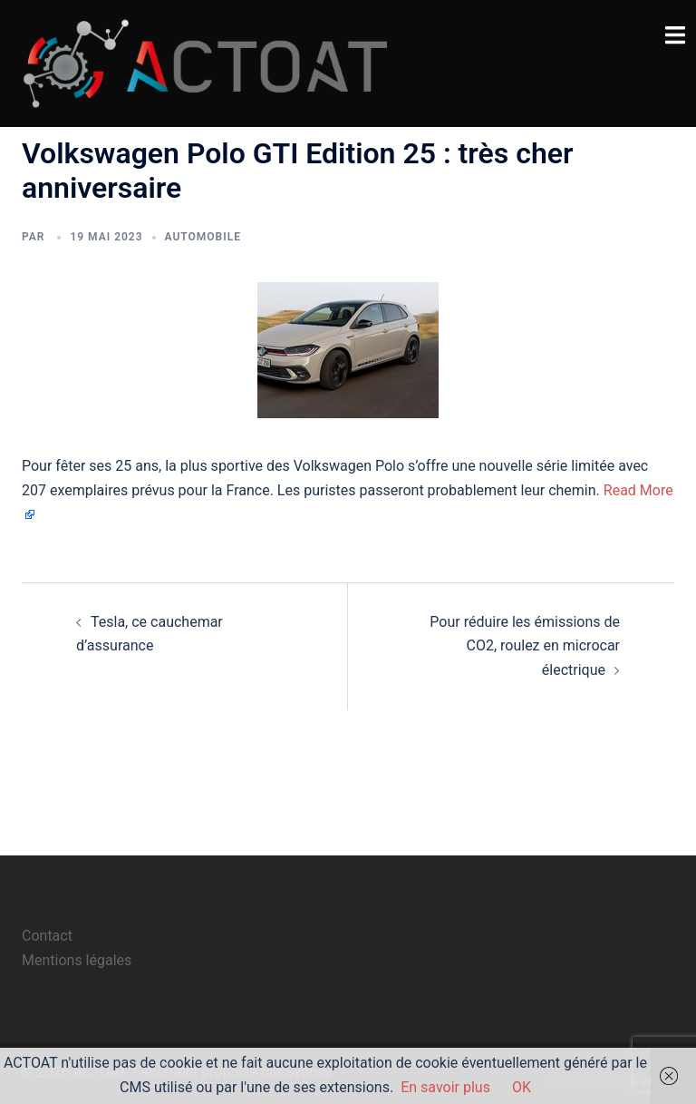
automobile (203, 236)
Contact (47, 935)
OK (521, 1087)
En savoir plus (445, 1087)
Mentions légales (76, 960)
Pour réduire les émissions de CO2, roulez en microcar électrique (525, 646)
